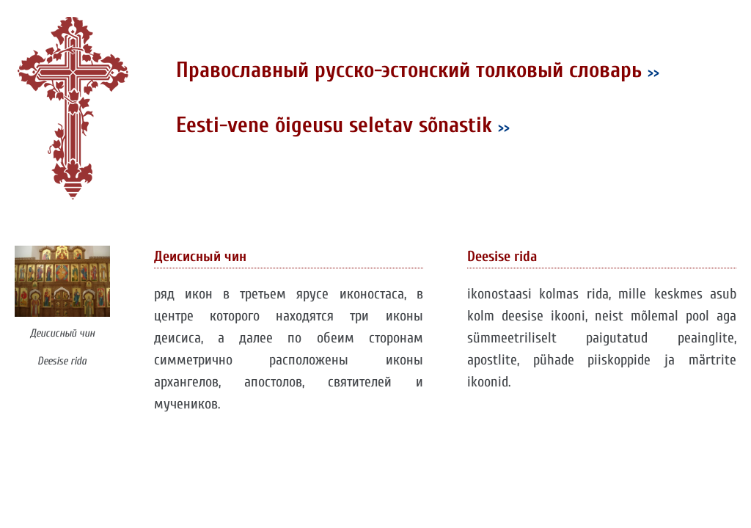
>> (653, 72)
